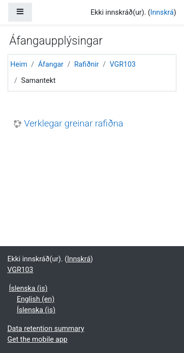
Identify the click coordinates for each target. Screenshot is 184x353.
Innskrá (162, 12)
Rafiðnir (86, 64)
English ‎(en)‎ (35, 299)
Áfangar (51, 64)
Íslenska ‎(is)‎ (28, 288)
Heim (18, 64)
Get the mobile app (37, 339)
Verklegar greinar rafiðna (73, 123)
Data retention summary (45, 328)
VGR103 (123, 64)
